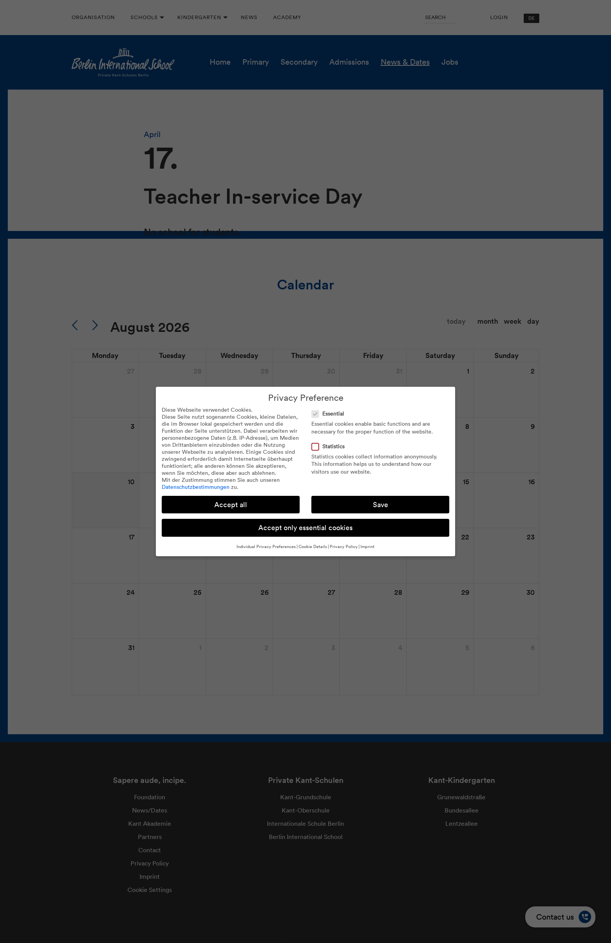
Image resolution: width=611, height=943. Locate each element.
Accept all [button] (230, 504)
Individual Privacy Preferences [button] (266, 546)
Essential (330, 413)
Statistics (330, 446)
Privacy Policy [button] (344, 546)
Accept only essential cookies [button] (305, 527)
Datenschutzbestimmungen (196, 486)
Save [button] (380, 504)
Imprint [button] (367, 546)
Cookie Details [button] (312, 546)
